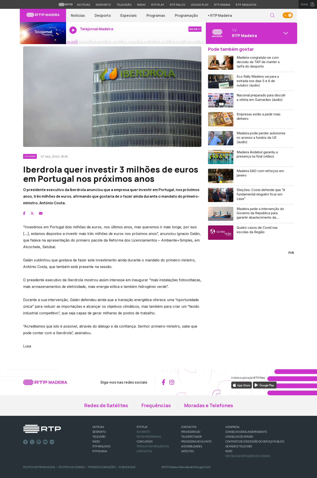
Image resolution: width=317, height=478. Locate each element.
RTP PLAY (142, 427)
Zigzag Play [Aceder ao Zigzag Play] (200, 4)
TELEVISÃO (98, 437)
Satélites (187, 451)
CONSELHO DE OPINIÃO (239, 437)
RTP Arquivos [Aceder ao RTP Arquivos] (246, 4)
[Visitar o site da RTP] (66, 4)
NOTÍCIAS (98, 427)
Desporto (103, 15)
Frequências (156, 405)
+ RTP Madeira (220, 15)
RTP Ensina (99, 451)
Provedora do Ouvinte (196, 441)
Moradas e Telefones (208, 405)
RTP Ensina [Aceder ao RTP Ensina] (222, 4)
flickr (52, 442)
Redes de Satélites (106, 405)
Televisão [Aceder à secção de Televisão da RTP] (124, 4)
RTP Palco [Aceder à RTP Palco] (177, 4)
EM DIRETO (143, 432)
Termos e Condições (102, 467)
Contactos (144, 451)
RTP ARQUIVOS (101, 446)
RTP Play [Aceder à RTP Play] (157, 4)
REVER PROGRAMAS (149, 437)
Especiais (128, 15)
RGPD (228, 451)
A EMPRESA (232, 427)
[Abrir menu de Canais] (251, 33)
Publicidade (127, 467)
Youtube (45, 442)
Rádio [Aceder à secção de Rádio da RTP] (141, 4)
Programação (186, 15)
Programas (155, 15)
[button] (272, 15)
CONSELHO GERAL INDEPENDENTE (246, 432)
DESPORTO (99, 432)
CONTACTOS (188, 427)
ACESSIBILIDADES (191, 446)
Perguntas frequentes (153, 446)
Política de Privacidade (39, 467)
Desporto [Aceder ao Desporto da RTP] (103, 4)
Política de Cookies (72, 467)
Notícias (78, 15)
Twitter (32, 442)
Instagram (38, 442)
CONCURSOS (145, 441)
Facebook (25, 442)
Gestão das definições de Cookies (247, 456)
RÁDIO (96, 441)
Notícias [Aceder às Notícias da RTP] (83, 4)
